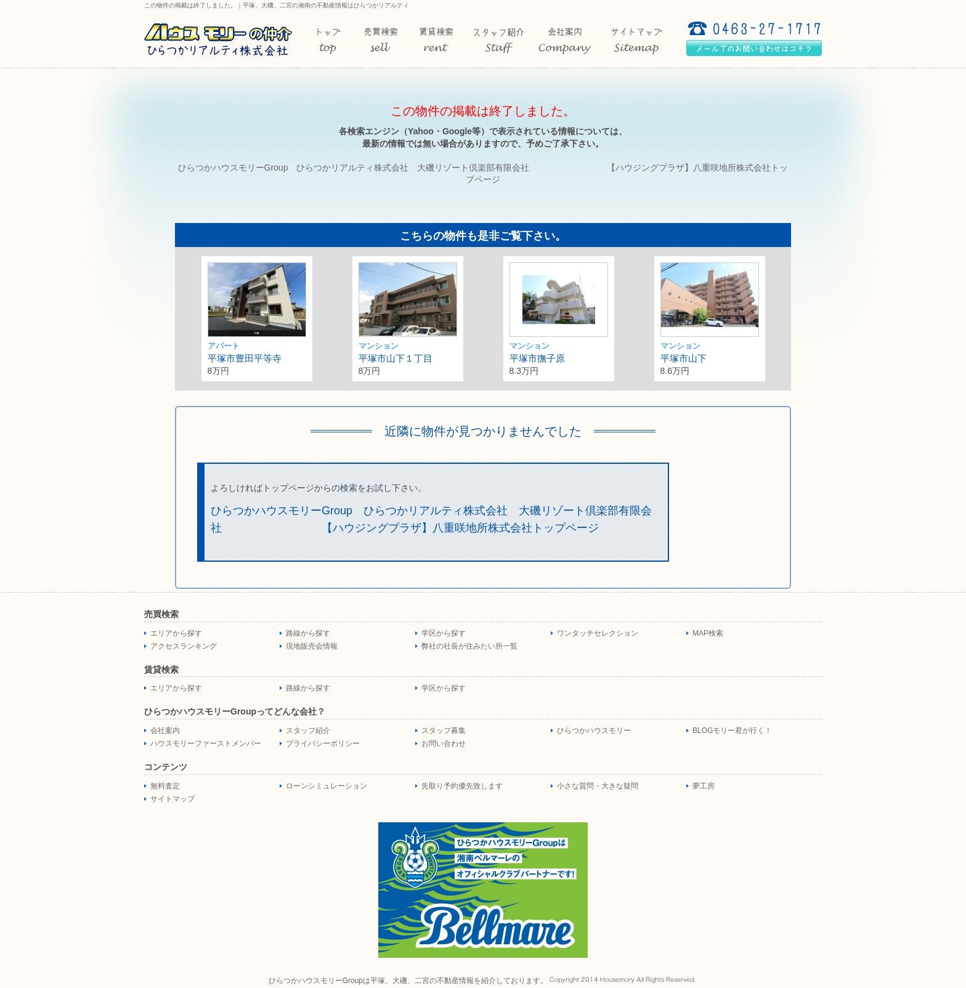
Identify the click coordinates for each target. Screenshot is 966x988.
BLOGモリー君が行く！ (732, 730)
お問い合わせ (443, 743)
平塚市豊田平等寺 (245, 358)
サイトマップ (172, 799)
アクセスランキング (183, 646)
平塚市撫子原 (537, 358)
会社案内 (165, 730)
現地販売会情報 (312, 646)
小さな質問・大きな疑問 (597, 786)
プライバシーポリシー (323, 743)
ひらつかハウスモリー (594, 730)
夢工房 (703, 786)
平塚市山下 (683, 358)
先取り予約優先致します (462, 786)
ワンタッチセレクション (597, 633)
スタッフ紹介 (308, 730)
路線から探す (308, 633)
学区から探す (443, 633)
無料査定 (165, 786)
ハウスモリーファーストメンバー (205, 743)
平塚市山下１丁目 (395, 358)
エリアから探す (176, 633)
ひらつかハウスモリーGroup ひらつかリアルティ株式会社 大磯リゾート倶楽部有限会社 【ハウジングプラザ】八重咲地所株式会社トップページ (431, 519)
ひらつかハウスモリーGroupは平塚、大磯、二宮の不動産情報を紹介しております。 (408, 980)
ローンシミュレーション (326, 786)
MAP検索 (707, 633)
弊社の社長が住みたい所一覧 (469, 646)
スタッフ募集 (443, 730)
